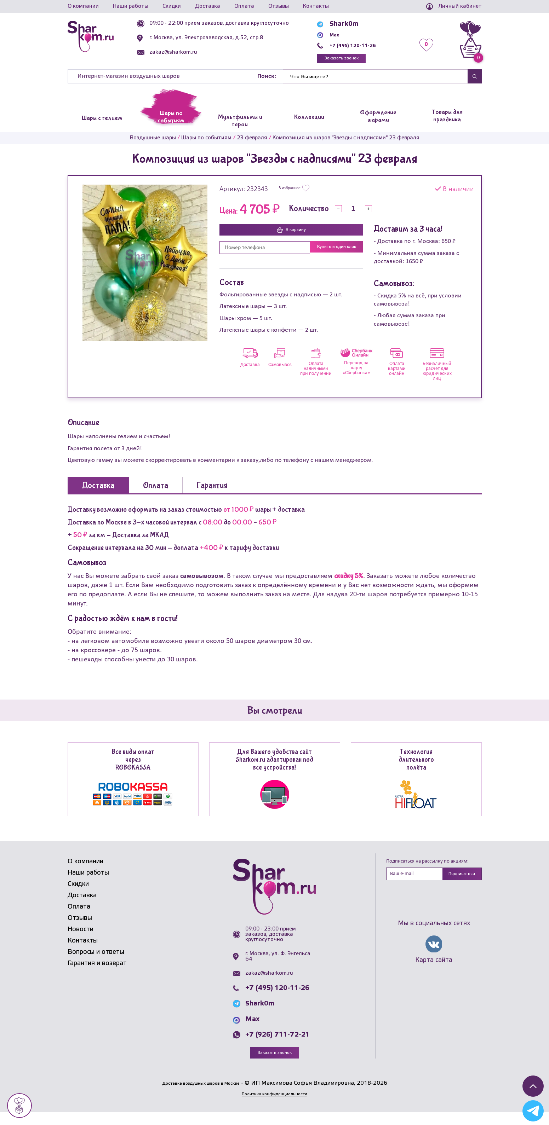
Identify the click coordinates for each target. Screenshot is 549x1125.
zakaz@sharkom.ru (191, 52)
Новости (80, 941)
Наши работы (130, 6)
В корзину (291, 234)
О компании (83, 6)
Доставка (207, 6)
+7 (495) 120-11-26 (367, 45)
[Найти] (375, 80)
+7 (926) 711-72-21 (277, 1046)
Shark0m (349, 24)
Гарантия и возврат (97, 975)
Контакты (316, 6)
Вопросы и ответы (96, 964)
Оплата (244, 6)
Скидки (171, 6)
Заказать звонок (358, 60)
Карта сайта (433, 974)
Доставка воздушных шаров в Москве (201, 1096)
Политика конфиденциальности (275, 1107)
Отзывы (278, 6)
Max (342, 34)
